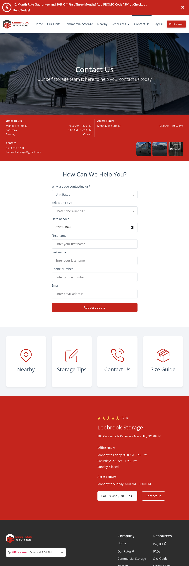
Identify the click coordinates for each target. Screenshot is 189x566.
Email (55, 285)
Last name (59, 252)
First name (59, 236)
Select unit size (62, 203)
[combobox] (95, 194)
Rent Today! (21, 10)
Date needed (61, 219)
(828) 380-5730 (15, 148)
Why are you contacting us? (71, 186)
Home (122, 543)
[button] (143, 149)
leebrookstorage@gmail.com (23, 152)
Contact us (153, 496)
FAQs (156, 551)
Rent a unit (176, 24)
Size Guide (160, 559)
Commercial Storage (132, 559)
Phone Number (62, 269)
